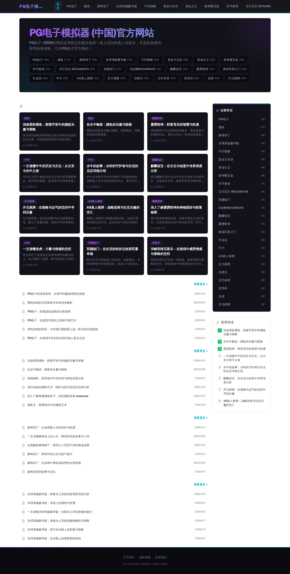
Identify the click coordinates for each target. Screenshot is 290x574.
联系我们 (161, 557)
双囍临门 (113, 69)
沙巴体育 (167, 78)
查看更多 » (201, 284)
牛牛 (62, 78)
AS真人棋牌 (88, 78)
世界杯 (191, 78)
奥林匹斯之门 (235, 69)
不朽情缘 (150, 6)
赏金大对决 (170, 6)
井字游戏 (232, 6)
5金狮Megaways (146, 69)
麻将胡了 (103, 6)
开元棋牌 (237, 78)
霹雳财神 (205, 69)
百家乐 (141, 78)
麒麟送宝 (179, 69)
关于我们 (129, 557)
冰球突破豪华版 (126, 6)
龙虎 (214, 78)
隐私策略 (145, 557)
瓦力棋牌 (117, 78)
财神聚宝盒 (211, 6)
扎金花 (40, 78)
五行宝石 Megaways (261, 6)
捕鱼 (87, 6)
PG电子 (71, 6)
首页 (57, 6)
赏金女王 (191, 6)
